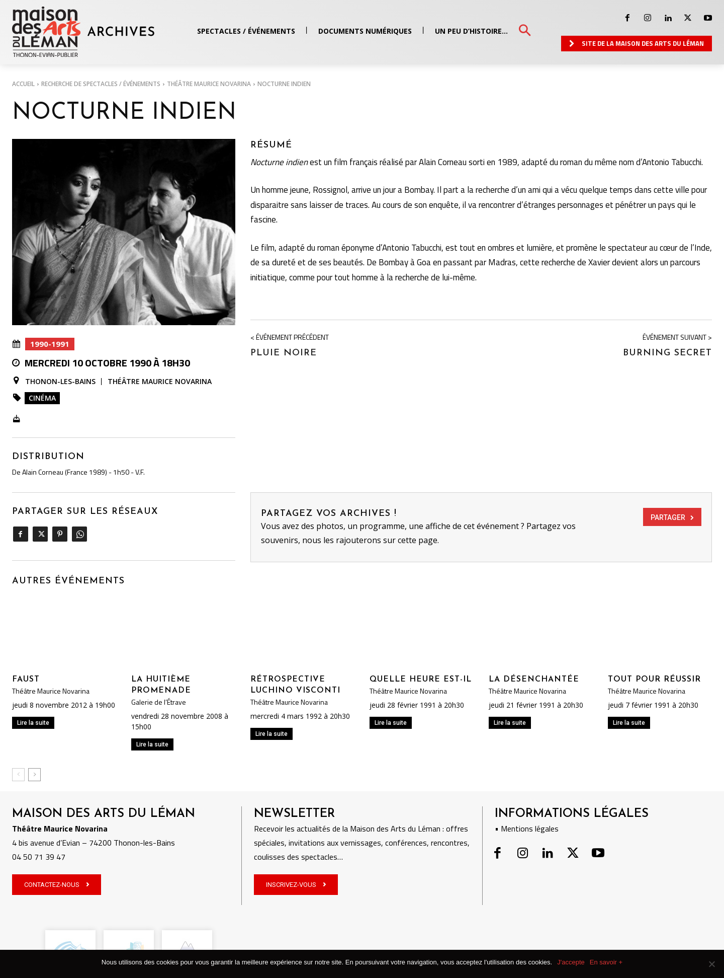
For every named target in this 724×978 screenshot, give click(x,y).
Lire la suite (33, 722)
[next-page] (34, 774)
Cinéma (42, 398)
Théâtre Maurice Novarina (209, 84)
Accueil (23, 84)
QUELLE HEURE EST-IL (421, 679)
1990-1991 (49, 344)
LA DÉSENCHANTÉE (534, 679)
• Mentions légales (527, 828)
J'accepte (571, 962)
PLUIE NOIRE (283, 353)
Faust (26, 679)
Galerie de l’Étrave (158, 702)
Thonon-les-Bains (60, 382)
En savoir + (606, 962)
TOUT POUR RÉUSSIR (654, 679)
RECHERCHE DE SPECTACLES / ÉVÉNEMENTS (100, 84)
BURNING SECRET (667, 353)
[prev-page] (18, 774)
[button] (524, 31)
